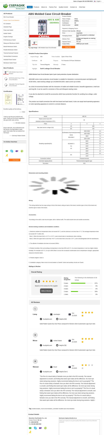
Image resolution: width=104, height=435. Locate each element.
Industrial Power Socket (10, 59)
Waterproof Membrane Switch (11, 43)
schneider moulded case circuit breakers (63, 408)
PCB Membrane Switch (10, 40)
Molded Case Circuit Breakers (11, 20)
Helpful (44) (63, 319)
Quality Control (63, 7)
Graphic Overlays (8, 36)
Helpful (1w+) (63, 372)
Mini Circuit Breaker (9, 17)
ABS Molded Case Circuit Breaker (47, 47)
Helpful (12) (62, 345)
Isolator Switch (7, 33)
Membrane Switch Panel (10, 63)
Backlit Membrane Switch (10, 46)
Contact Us (73, 7)
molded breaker (36, 408)
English (99, 1)
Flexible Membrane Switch (11, 50)
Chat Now (82, 7)
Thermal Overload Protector (11, 53)
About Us (44, 7)
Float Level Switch (8, 30)
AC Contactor (7, 23)
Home (30, 7)
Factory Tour (53, 7)
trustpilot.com (47, 319)
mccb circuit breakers (46, 408)
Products (36, 7)
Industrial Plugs (8, 27)
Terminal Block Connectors (11, 56)
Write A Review (46, 291)
